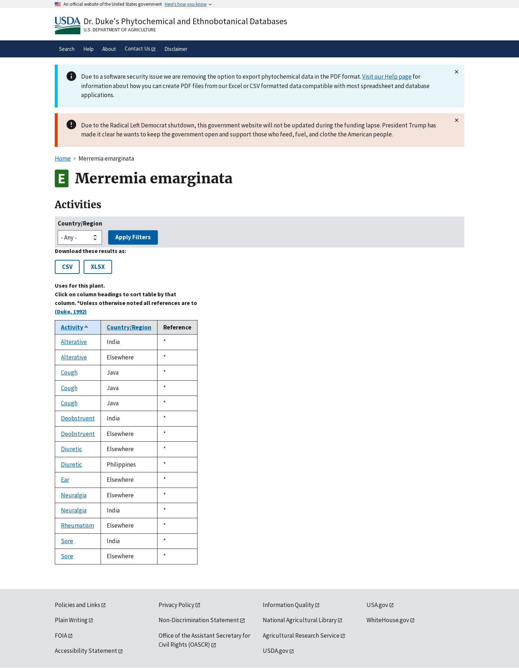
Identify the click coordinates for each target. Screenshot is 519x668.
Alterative (74, 342)
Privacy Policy (176, 605)
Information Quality (288, 605)
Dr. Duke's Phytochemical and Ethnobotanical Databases (185, 21)
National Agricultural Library (300, 620)
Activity (75, 327)
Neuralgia (73, 495)
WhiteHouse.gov (388, 620)
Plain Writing (71, 620)
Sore (67, 541)
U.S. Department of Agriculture (120, 29)
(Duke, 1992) (71, 311)
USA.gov (377, 605)
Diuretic (71, 449)
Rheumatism (77, 525)
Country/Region (80, 223)
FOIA (61, 635)
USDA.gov (275, 651)
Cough (69, 372)
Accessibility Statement (86, 651)
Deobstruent (78, 418)
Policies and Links (77, 605)
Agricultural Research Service (301, 635)
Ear (65, 480)
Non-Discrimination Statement (199, 620)
